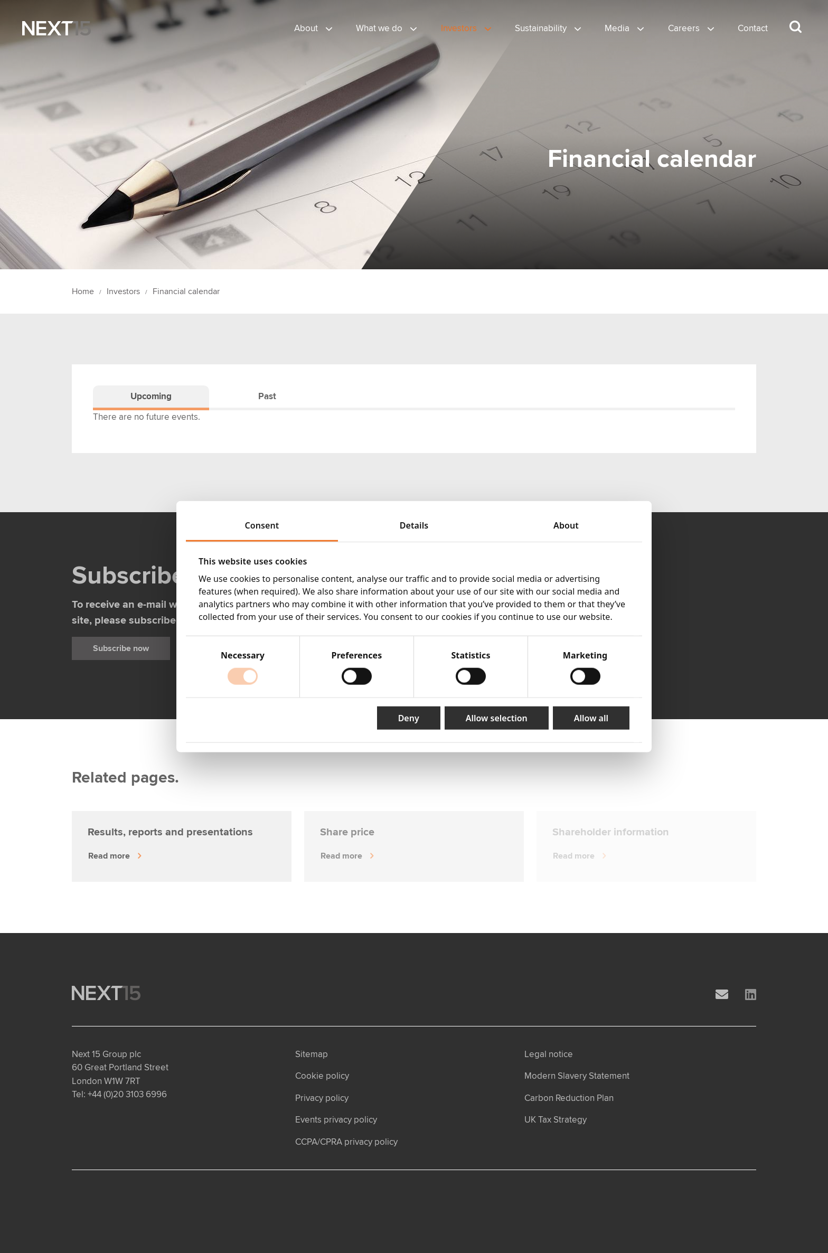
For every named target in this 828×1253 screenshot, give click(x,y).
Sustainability (541, 28)
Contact (753, 28)
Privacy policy (322, 1098)
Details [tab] (414, 525)
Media (617, 28)
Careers (684, 28)
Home (83, 291)
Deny (408, 718)
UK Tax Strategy (555, 1119)
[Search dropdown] (795, 26)
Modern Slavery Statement (576, 1075)
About (306, 28)
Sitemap (311, 1054)
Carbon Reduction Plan (569, 1098)
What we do (379, 28)
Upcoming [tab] (151, 396)
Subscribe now (121, 648)
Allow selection (497, 718)
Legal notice (548, 1054)
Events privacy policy (336, 1119)
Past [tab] (267, 396)
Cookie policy (322, 1075)
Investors (459, 28)
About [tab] (566, 525)
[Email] (722, 995)
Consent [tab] (262, 525)
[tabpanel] (414, 417)
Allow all (591, 718)
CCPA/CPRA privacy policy (346, 1141)
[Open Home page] (56, 28)
